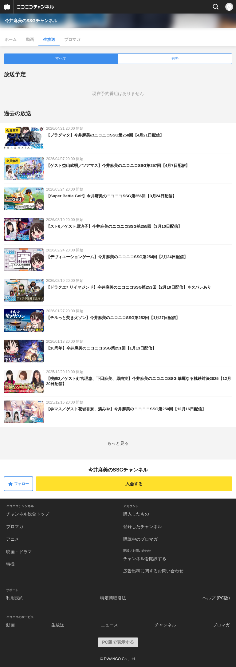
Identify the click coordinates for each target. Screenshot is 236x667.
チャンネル (165, 624)
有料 (175, 58)
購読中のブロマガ (140, 539)
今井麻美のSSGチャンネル (31, 20)
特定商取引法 (113, 597)
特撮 (10, 564)
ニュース (109, 624)
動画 (30, 39)
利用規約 (14, 597)
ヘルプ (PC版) (216, 597)
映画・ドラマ (19, 551)
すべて (60, 58)
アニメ (12, 539)
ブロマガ (72, 39)
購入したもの (136, 513)
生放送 (49, 39)
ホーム (11, 39)
